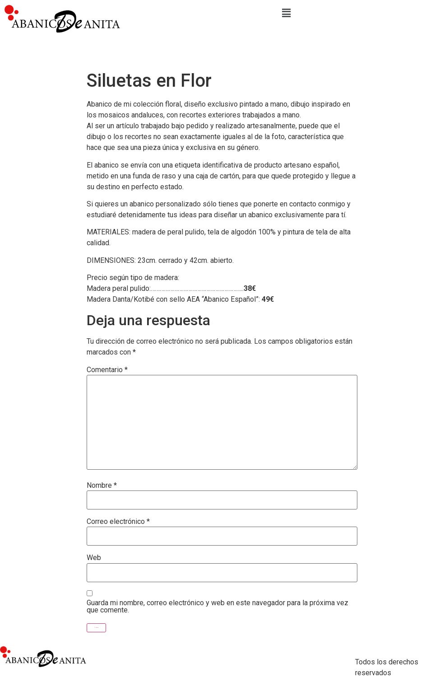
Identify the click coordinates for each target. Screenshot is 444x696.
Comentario (107, 370)
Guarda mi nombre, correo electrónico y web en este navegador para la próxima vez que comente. (217, 606)
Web (94, 557)
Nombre (102, 485)
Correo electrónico (118, 521)
